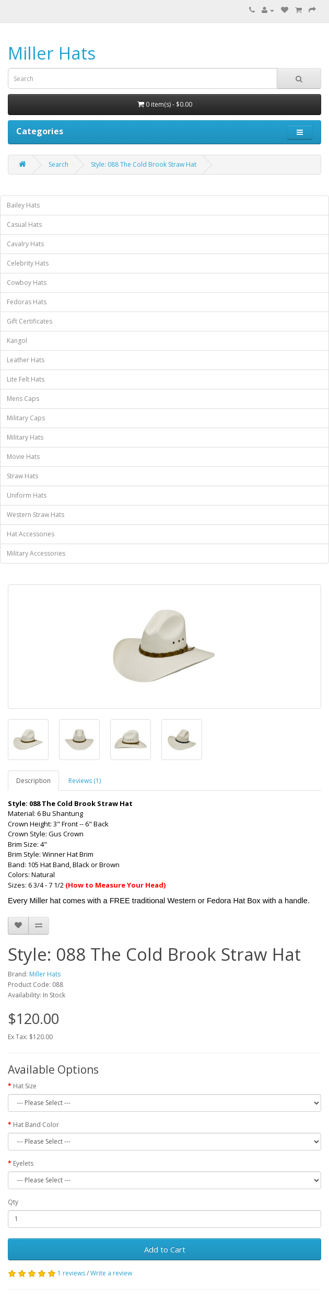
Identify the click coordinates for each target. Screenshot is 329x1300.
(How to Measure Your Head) (115, 885)
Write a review (111, 1273)
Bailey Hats (23, 205)
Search (58, 164)
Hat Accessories (30, 534)
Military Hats (25, 437)
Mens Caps (23, 398)
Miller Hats (52, 53)
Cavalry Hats (25, 243)
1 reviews (71, 1273)
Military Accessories (36, 553)
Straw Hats (22, 475)
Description (33, 780)
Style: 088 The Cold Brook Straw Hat (143, 164)
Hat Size (25, 1086)
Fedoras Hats (26, 301)
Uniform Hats (26, 495)
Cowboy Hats (26, 282)
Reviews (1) (84, 780)
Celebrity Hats (28, 263)
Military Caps (26, 417)
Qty (13, 1202)
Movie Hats (23, 456)
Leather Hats (25, 359)
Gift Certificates (29, 321)
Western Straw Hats (35, 514)
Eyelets (23, 1163)
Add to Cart (164, 1249)
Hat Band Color (36, 1124)
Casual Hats (24, 224)
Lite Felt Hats (25, 379)
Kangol (17, 340)
